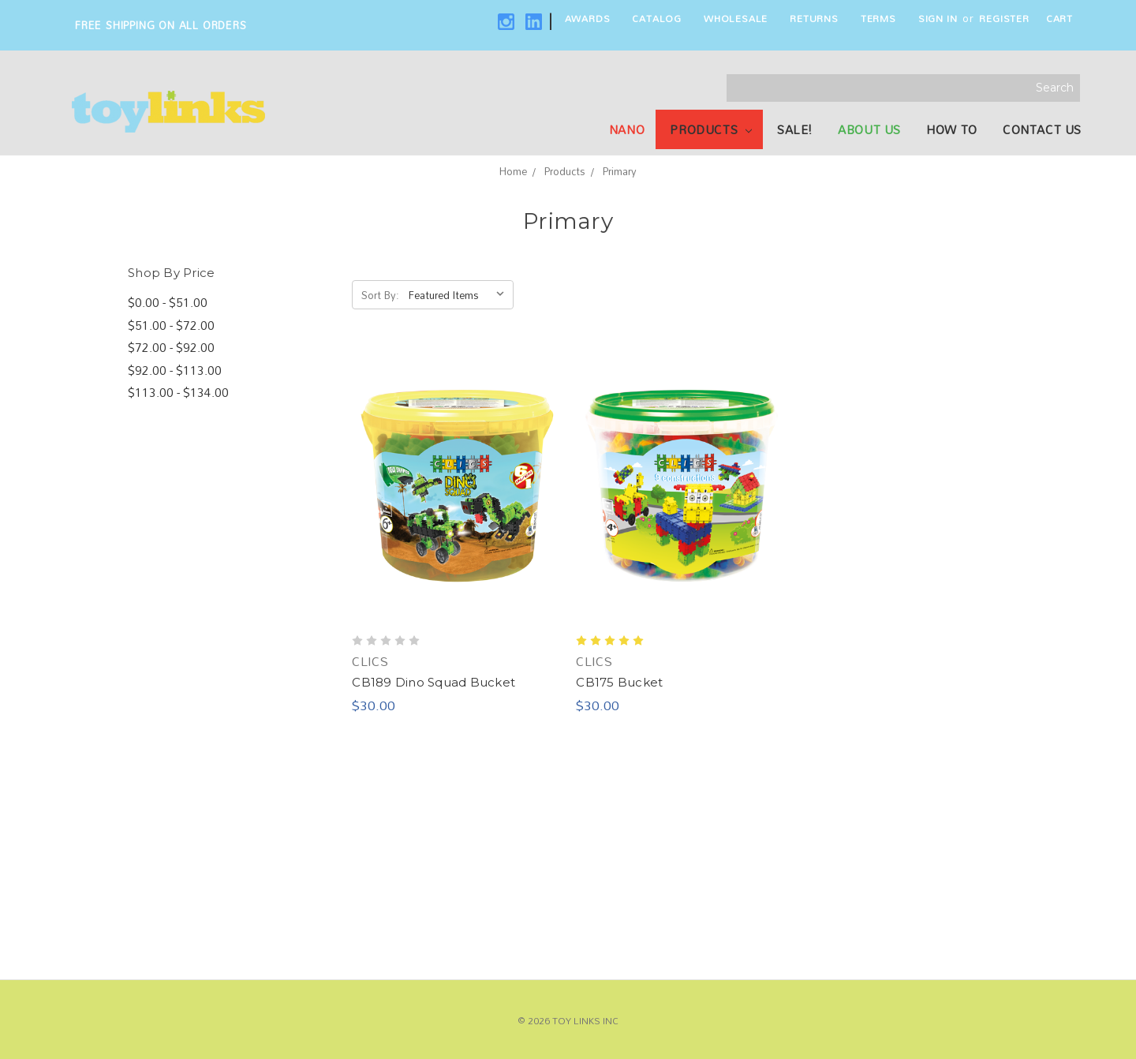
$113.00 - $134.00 (178, 392)
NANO (627, 129)
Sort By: (380, 295)
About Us (869, 129)
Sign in (938, 18)
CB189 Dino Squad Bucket (433, 682)
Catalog (657, 18)
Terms (878, 18)
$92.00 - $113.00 (175, 370)
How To (951, 129)
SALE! (795, 129)
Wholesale (736, 18)
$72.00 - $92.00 (171, 347)
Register (1004, 18)
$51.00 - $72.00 (171, 325)
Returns (814, 18)
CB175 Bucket (619, 682)
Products (710, 129)
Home (513, 171)
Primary (620, 171)
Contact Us (1042, 129)
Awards (588, 18)
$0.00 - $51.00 (167, 302)
